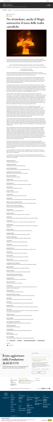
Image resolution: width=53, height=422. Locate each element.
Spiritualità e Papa (41, 340)
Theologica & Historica (29, 412)
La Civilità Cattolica (30, 407)
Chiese (12, 406)
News (20, 406)
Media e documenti (22, 410)
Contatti (20, 401)
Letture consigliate (22, 408)
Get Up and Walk (46, 397)
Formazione (13, 409)
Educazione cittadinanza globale (29, 340)
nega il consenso (46, 369)
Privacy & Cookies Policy (21, 420)
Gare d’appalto (37, 380)
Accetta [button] (50, 420)
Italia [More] (48, 1)
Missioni (12, 402)
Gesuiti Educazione (38, 400)
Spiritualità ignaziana (21, 398)
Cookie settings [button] (44, 420)
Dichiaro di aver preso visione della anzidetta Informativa (39, 360)
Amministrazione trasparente (14, 385)
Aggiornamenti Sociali (29, 406)
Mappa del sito (13, 382)
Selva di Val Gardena (46, 404)
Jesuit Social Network (37, 398)
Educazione (13, 397)
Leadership (13, 411)
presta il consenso (36, 369)
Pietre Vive (45, 402)
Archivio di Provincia (30, 397)
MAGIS (5, 10)
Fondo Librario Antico (29, 400)
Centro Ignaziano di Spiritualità (38, 404)
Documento (20, 340)
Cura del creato (12, 340)
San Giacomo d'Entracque (45, 406)
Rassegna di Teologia (29, 410)
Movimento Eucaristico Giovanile (45, 400)
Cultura (12, 407)
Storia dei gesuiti (22, 395)
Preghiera (12, 399)
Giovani (12, 395)
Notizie (9, 10)
